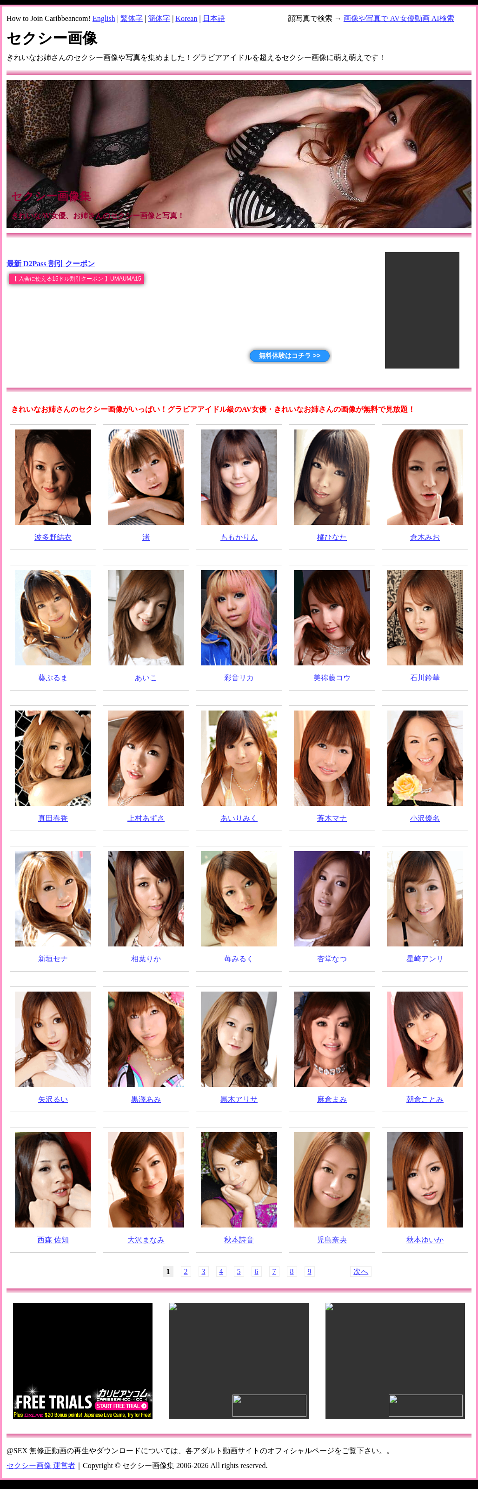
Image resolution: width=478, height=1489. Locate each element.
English (104, 18)
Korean (186, 18)
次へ (360, 1271)
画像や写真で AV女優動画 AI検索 (399, 18)
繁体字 (131, 18)
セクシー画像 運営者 (41, 1465)
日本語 (214, 18)
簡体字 (159, 18)
